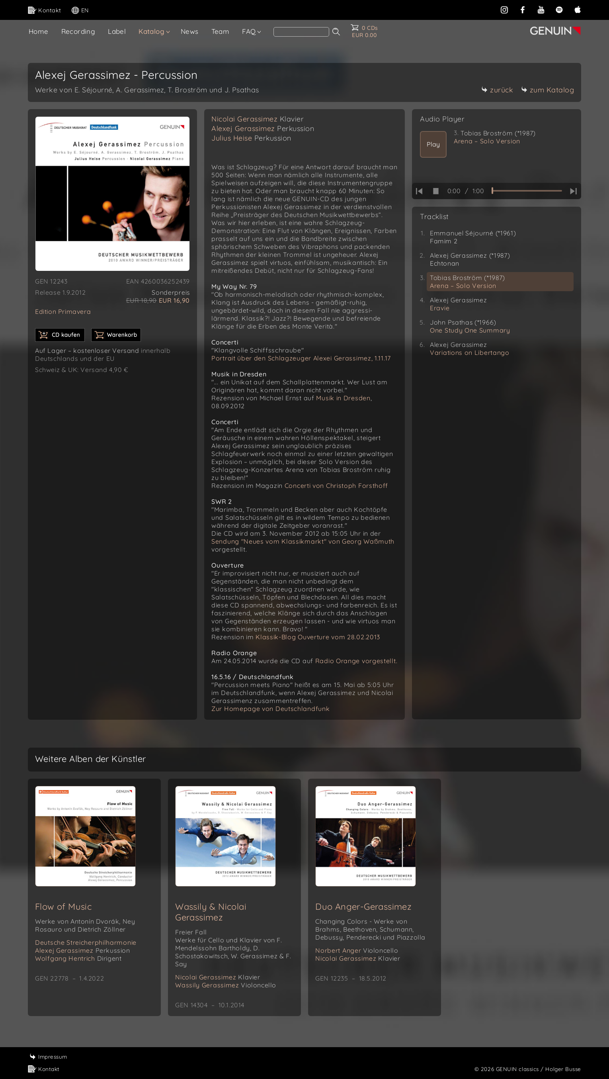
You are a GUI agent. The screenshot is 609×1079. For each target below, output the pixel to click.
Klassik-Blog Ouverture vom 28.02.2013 (318, 637)
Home (39, 31)
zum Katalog (547, 89)
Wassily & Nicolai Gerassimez (210, 912)
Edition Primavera (63, 311)
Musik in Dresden (343, 398)
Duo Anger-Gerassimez (363, 906)
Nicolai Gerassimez (257, 118)
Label (117, 31)
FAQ (249, 31)
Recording (78, 31)
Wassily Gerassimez (225, 985)
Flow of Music (63, 906)
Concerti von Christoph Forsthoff (336, 486)
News (190, 31)
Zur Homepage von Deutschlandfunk (270, 709)
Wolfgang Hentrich (78, 958)
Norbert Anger (356, 950)
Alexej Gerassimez (262, 128)
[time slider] (527, 191)
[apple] (577, 9)
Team (220, 31)
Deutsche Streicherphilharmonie (86, 942)
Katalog (151, 31)
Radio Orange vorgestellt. (356, 661)
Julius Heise (251, 138)
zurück (497, 89)
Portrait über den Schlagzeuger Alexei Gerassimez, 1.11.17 (301, 358)
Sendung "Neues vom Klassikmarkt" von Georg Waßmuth (302, 541)
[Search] (301, 32)
